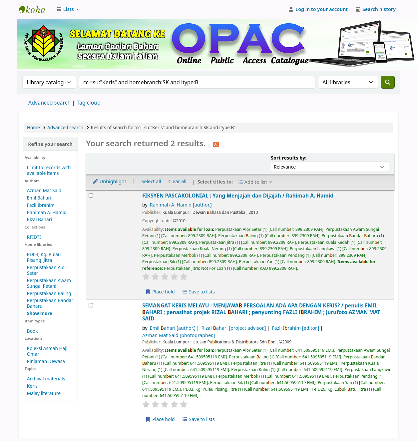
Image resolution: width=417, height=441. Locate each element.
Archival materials (46, 378)
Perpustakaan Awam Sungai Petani (49, 283)
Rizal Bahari (39, 219)
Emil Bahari (39, 198)
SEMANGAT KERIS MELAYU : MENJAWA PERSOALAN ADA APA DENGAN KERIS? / (261, 312)
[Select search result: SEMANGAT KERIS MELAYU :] (91, 305)
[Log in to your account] (318, 9)
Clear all (178, 181)
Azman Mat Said (44, 190)
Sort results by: (288, 158)
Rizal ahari (233, 328)
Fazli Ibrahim (41, 205)
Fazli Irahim (295, 328)
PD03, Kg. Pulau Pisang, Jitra (44, 257)
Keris (32, 386)
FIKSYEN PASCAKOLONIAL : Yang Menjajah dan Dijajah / (237, 196)
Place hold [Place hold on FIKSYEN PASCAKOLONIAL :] (160, 291)
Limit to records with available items (49, 170)
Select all (151, 181)
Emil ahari (173, 328)
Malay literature (44, 393)
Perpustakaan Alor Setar (46, 270)
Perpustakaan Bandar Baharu (50, 303)
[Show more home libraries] (39, 313)
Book (32, 331)
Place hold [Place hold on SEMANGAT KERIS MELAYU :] (160, 419)
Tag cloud (89, 102)
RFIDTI (34, 237)
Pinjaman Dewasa (46, 361)
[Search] (388, 82)
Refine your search (50, 144)
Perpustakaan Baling (49, 293)
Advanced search (49, 102)
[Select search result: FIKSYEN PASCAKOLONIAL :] (91, 195)
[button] (67, 9)
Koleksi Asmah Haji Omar (47, 351)
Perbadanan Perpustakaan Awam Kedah (35, 9)
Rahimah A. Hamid (47, 212)
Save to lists (198, 291)
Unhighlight (109, 181)
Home (33, 127)
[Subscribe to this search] (216, 144)
